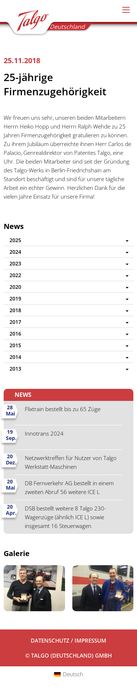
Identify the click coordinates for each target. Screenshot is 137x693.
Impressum (90, 640)
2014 (15, 356)
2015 (15, 345)
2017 (15, 321)
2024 (15, 251)
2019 (15, 298)
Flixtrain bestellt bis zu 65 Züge (62, 409)
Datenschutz (50, 640)
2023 (15, 263)
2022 (15, 275)
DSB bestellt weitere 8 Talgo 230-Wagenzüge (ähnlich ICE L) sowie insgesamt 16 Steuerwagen (65, 517)
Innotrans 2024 (44, 433)
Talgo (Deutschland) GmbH (30, 22)
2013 (15, 368)
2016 (15, 333)
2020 (15, 286)
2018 (15, 310)
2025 (15, 240)
